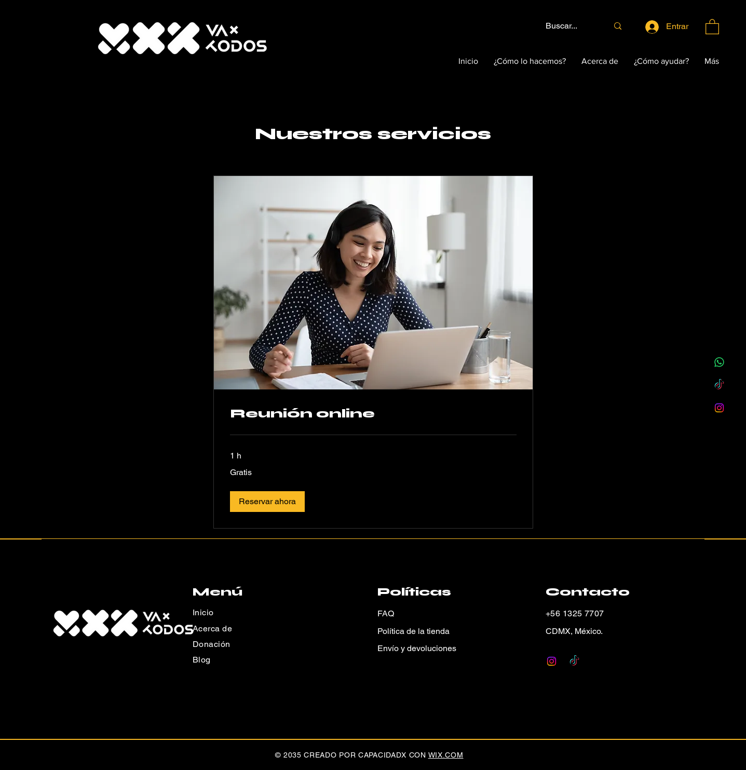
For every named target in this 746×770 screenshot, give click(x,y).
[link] (373, 414)
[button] (712, 26)
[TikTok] (719, 385)
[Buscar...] (569, 26)
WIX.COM (446, 755)
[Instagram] (719, 408)
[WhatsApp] (719, 362)
